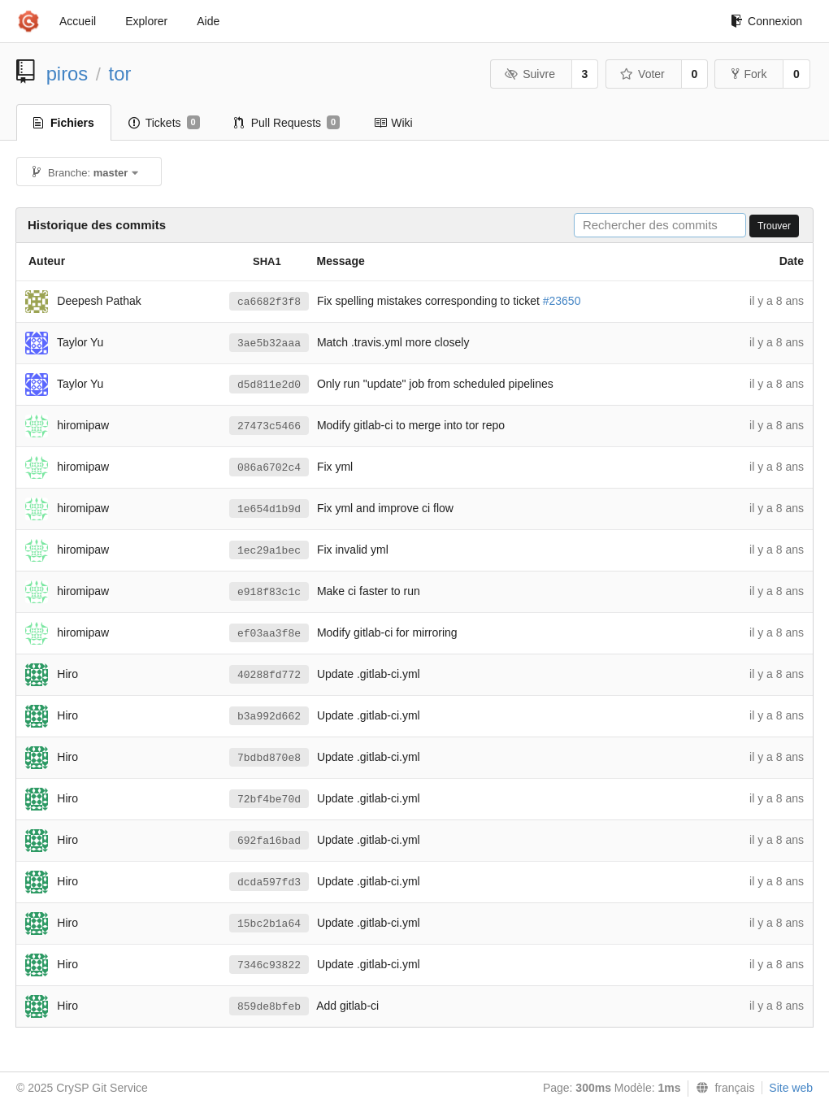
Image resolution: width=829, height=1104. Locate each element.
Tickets (164, 122)
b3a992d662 (269, 717)
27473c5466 (269, 426)
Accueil (77, 21)
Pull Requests (287, 122)
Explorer (146, 21)
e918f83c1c (269, 592)
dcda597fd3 (269, 882)
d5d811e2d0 (269, 385)
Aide (208, 21)
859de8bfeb (269, 1007)
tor (120, 74)
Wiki (393, 122)
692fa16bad (269, 841)
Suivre (530, 73)
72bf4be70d (269, 799)
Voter (642, 73)
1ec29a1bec (269, 551)
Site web (791, 1087)
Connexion (766, 21)
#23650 (562, 300)
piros (67, 74)
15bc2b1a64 (269, 924)
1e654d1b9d (269, 509)
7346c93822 (269, 965)
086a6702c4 (269, 468)
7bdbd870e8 (269, 758)
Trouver (774, 226)
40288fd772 (269, 675)
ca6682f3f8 (269, 302)
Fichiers (63, 122)
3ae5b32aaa (269, 343)
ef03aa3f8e (269, 634)
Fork (748, 73)
